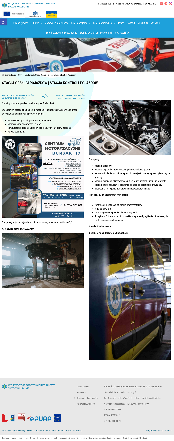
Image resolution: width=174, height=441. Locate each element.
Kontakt (131, 23)
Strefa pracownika (104, 23)
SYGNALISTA (122, 32)
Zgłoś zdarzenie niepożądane (61, 32)
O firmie (36, 23)
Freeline (168, 430)
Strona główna (20, 23)
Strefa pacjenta (81, 23)
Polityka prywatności (86, 403)
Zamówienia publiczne (57, 23)
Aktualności (82, 392)
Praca (121, 23)
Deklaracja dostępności (87, 398)
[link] (3, 21)
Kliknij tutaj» (143, 438)
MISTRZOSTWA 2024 (149, 23)
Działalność (29, 75)
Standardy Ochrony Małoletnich (96, 32)
